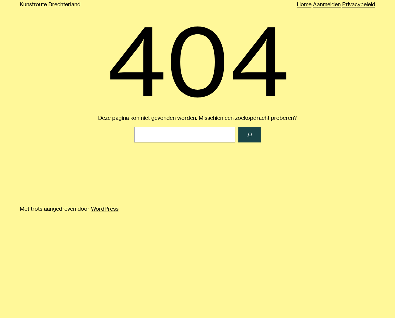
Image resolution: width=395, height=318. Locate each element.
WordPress (104, 208)
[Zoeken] (249, 134)
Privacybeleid (358, 4)
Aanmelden (327, 4)
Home (304, 4)
